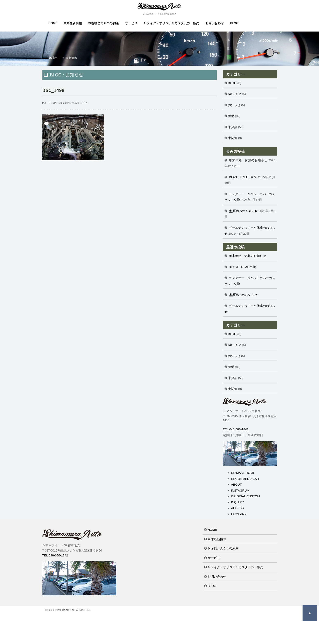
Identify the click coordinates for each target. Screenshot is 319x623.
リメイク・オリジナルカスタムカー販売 (171, 23)
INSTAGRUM (240, 490)
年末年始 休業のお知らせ (248, 160)
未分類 (232, 127)
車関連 (232, 138)
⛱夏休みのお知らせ (243, 211)
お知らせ (234, 105)
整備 (231, 116)
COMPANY (239, 514)
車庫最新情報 (72, 23)
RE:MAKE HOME (243, 472)
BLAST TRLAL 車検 (243, 177)
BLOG (234, 23)
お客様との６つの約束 (103, 23)
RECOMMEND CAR (245, 478)
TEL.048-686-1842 (236, 429)
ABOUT (236, 484)
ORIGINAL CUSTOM (245, 496)
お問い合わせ (214, 23)
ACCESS (237, 508)
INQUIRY (237, 502)
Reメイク (234, 94)
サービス (131, 23)
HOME (52, 23)
